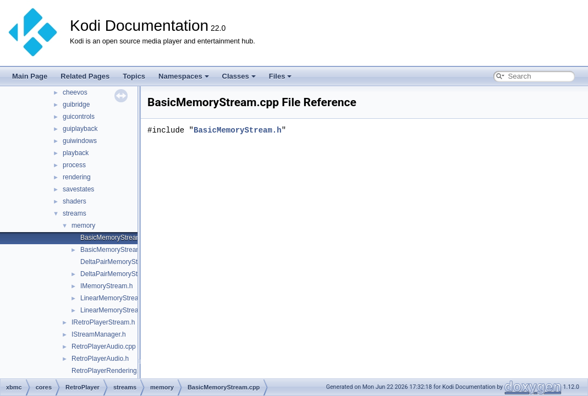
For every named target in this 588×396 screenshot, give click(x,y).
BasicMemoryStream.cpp (117, 237)
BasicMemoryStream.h (113, 250)
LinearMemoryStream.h (114, 310)
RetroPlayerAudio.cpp (104, 346)
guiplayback (80, 129)
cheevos (75, 92)
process (74, 165)
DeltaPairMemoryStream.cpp (122, 262)
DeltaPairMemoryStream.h (119, 274)
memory (83, 225)
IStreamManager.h (99, 334)
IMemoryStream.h (106, 286)
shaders (74, 201)
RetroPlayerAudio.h (100, 358)
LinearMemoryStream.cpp (118, 298)
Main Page (29, 76)
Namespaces (183, 76)
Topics (134, 76)
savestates (78, 189)
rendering (77, 177)
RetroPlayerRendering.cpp (110, 371)
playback (76, 153)
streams (74, 213)
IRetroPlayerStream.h (103, 322)
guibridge (76, 104)
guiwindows (80, 141)
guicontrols (79, 116)
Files (280, 76)
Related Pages (85, 76)
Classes (239, 76)
